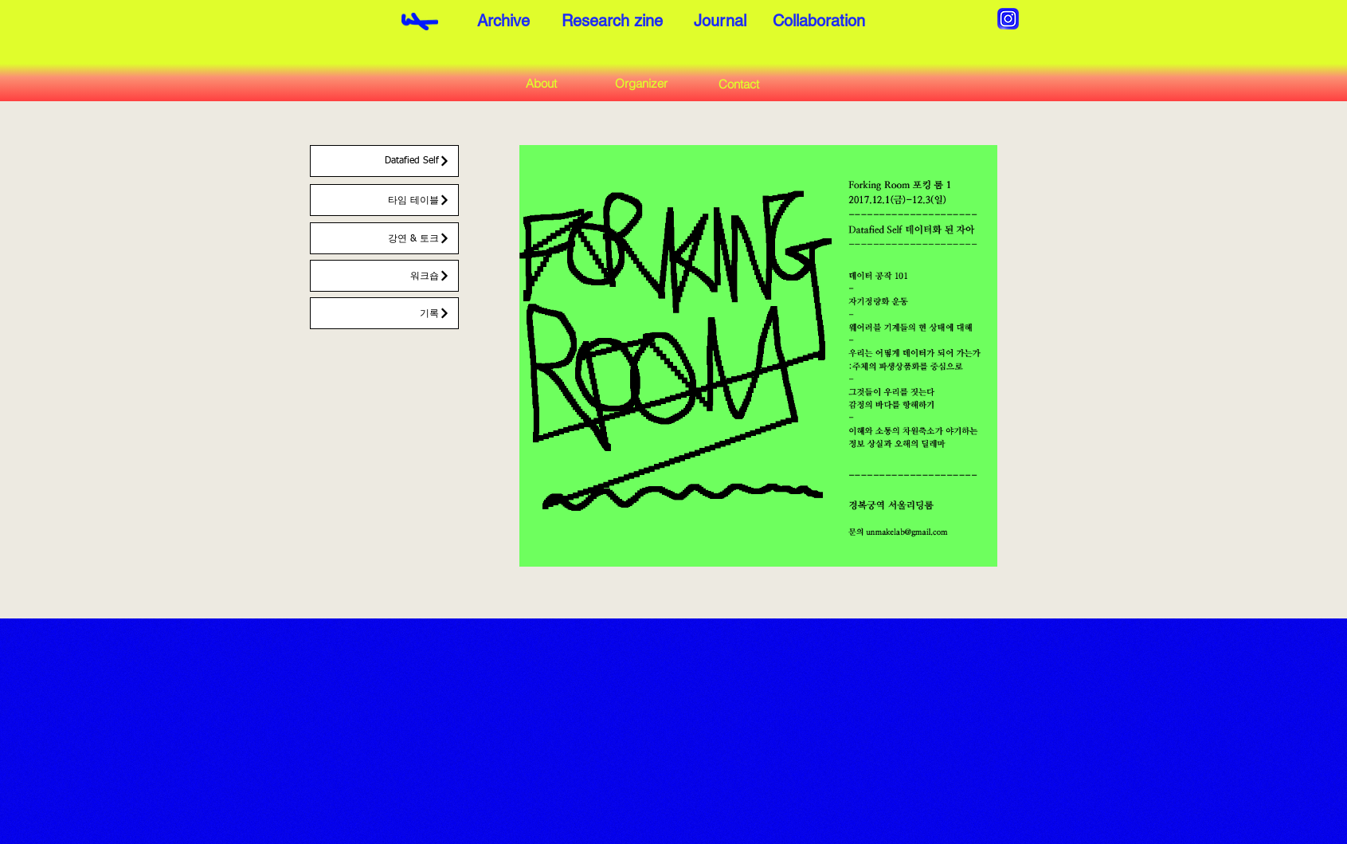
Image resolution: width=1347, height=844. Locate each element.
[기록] (384, 313)
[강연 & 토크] (384, 238)
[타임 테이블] (384, 200)
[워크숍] (384, 276)
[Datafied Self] (384, 161)
